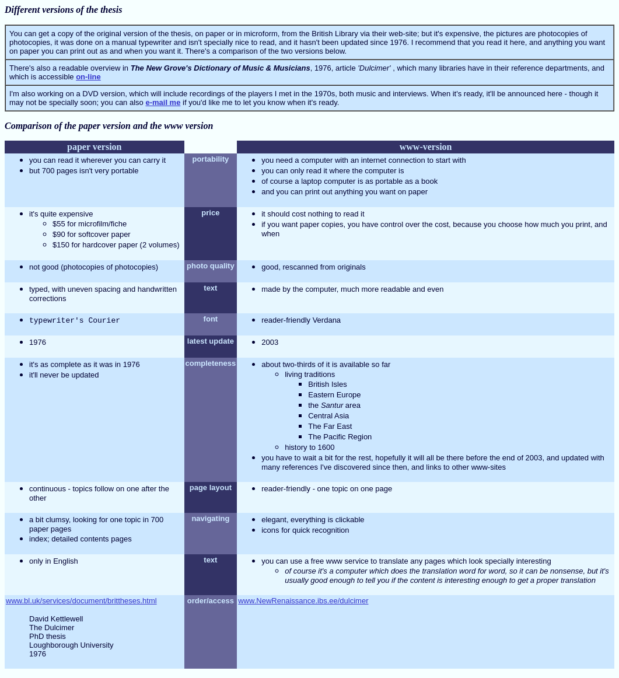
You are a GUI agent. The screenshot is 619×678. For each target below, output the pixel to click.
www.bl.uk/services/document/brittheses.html (81, 600)
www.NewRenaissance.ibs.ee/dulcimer (303, 600)
